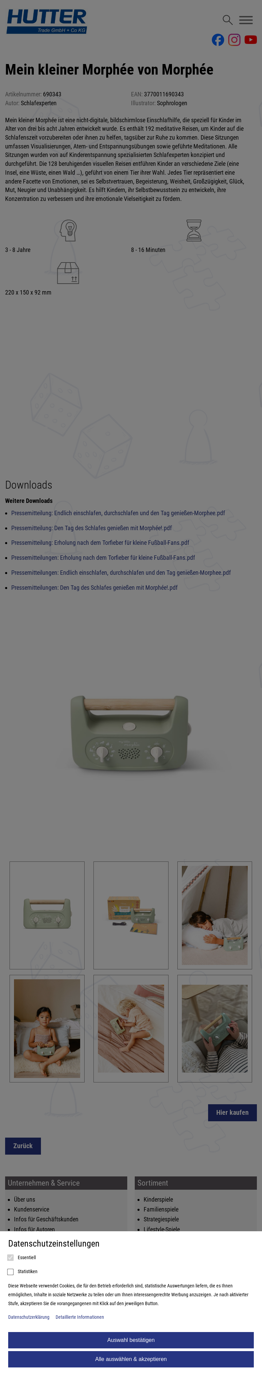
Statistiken (23, 1272)
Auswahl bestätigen (131, 1340)
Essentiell (22, 1257)
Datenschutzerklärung (28, 1317)
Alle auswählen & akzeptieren (131, 1359)
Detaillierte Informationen (80, 1317)
